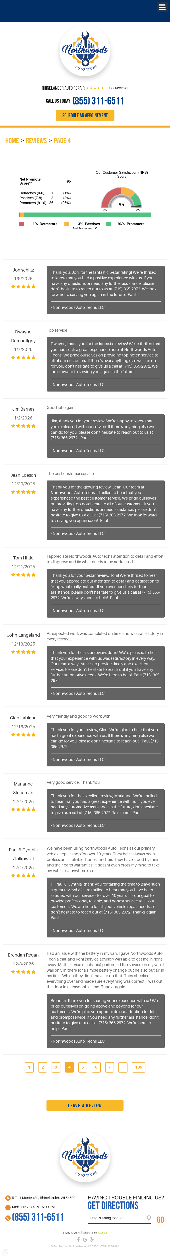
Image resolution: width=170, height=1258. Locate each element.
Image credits (71, 1232)
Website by (94, 1232)
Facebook (78, 1239)
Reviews (36, 140)
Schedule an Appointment (85, 115)
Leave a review (85, 1105)
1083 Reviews (117, 88)
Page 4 (62, 140)
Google (85, 1239)
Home (12, 140)
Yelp (91, 1239)
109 (138, 1067)
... (123, 1067)
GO (160, 1219)
